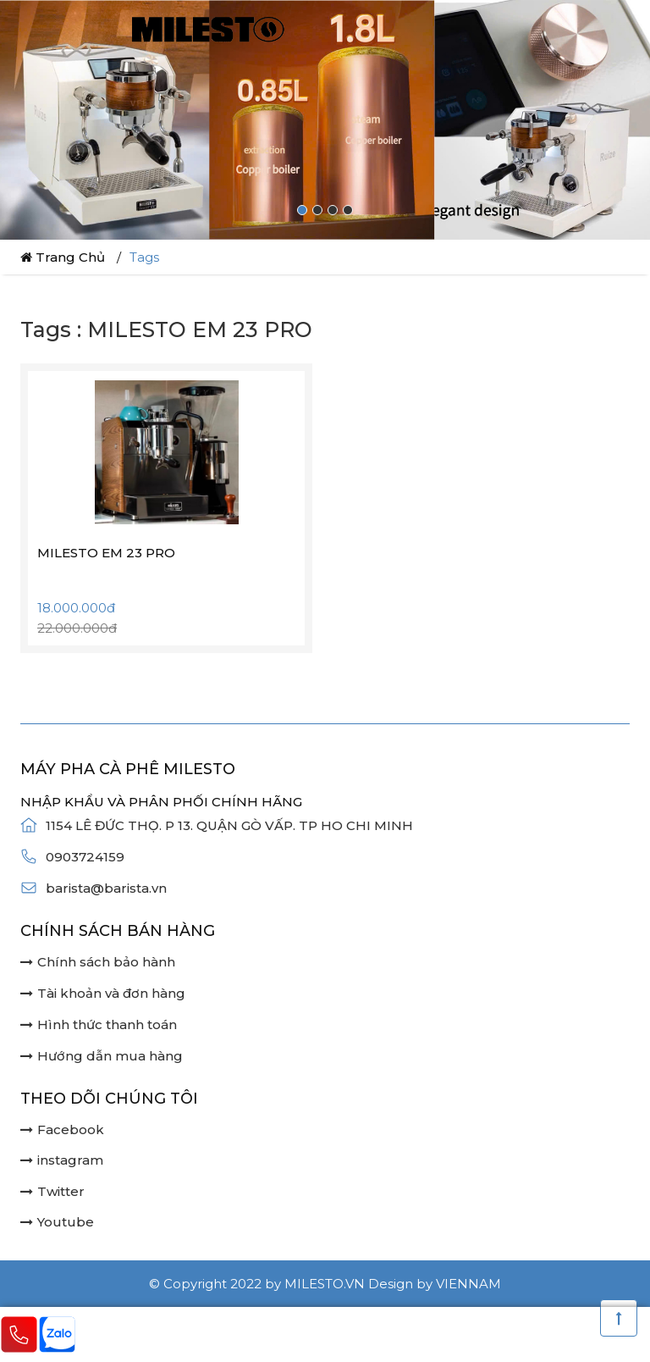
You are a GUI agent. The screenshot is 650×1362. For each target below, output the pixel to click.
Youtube (57, 1222)
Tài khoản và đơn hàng (102, 993)
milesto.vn (324, 1284)
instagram (61, 1160)
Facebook (62, 1129)
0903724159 (85, 857)
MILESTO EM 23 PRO (106, 553)
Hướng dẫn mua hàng (101, 1056)
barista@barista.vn (106, 888)
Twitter (52, 1191)
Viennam (468, 1284)
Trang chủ (62, 257)
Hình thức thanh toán (98, 1024)
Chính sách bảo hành (97, 962)
